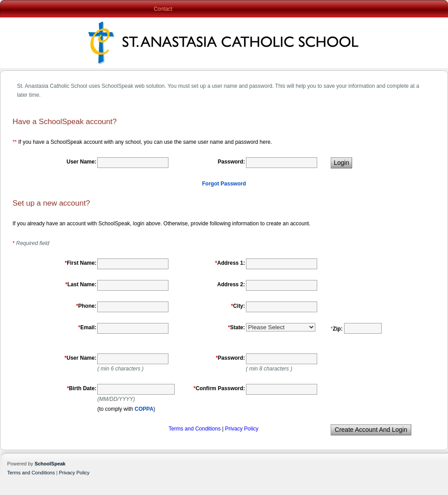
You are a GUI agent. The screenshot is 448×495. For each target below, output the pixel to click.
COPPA (144, 409)
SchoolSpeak (49, 463)
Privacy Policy (241, 429)
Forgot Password (224, 184)
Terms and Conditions (195, 429)
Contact (163, 9)
